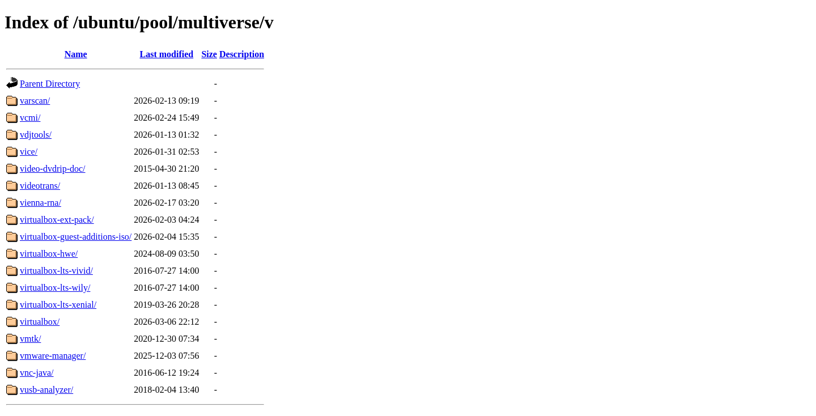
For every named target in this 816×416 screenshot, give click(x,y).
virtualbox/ (40, 321)
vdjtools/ (36, 134)
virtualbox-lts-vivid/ (56, 270)
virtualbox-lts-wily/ (55, 287)
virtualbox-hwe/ (49, 253)
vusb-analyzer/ (46, 389)
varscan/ (35, 100)
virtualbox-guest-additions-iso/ (75, 236)
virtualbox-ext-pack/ (57, 219)
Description (241, 54)
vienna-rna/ (40, 202)
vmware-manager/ (53, 355)
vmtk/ (30, 338)
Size (209, 54)
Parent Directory (50, 83)
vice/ (28, 151)
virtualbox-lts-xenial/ (58, 304)
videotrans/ (40, 185)
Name (76, 54)
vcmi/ (30, 117)
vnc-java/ (37, 372)
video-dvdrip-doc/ (53, 168)
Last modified (167, 54)
